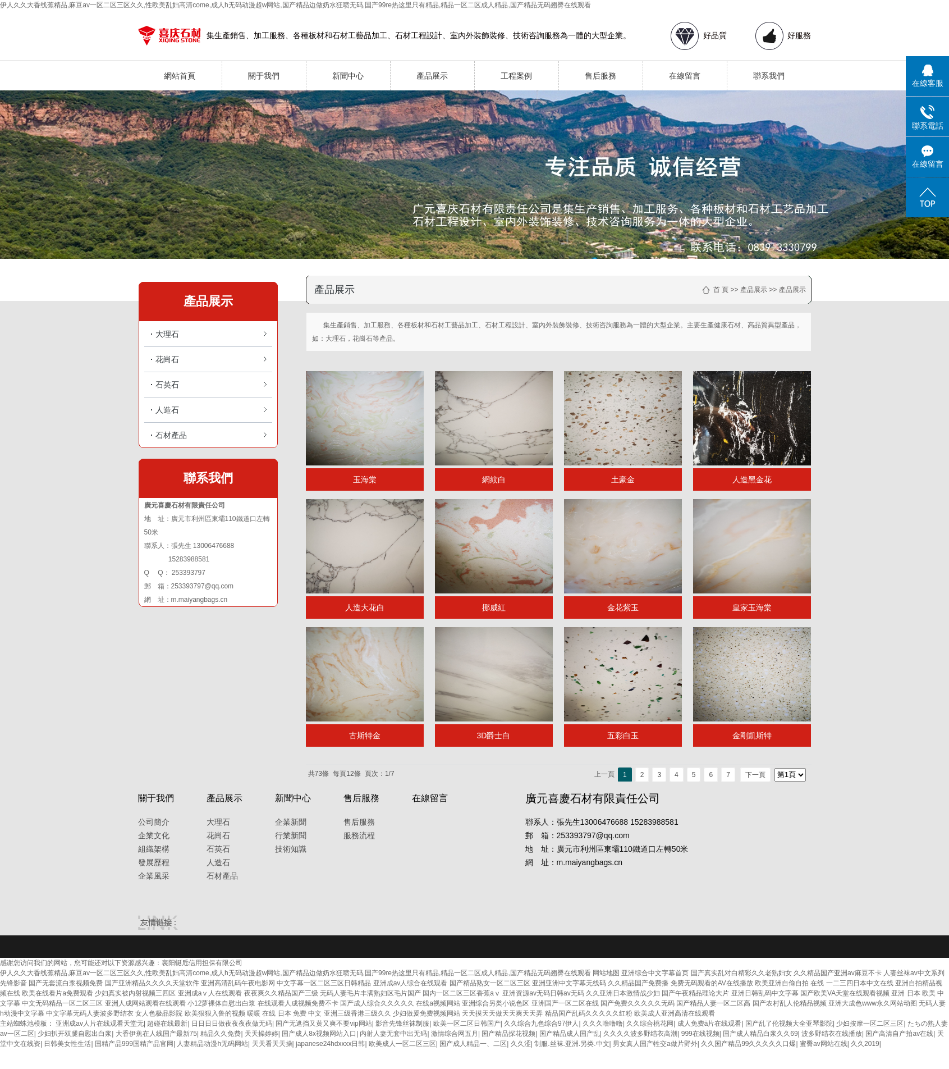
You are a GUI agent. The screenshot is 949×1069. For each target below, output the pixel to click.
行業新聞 (290, 835)
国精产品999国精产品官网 (134, 1044)
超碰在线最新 (167, 1023)
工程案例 (516, 75)
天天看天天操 (272, 1044)
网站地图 (606, 973)
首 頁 (720, 290)
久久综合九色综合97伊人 (541, 1023)
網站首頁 (179, 75)
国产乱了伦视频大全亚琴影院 (789, 1023)
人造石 (167, 409)
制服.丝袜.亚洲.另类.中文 (571, 1044)
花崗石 (167, 359)
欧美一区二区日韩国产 (467, 1023)
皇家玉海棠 (752, 607)
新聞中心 (348, 75)
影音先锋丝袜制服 (402, 1023)
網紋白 (494, 479)
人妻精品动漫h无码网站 (212, 1044)
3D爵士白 (494, 735)
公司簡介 (153, 821)
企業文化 (153, 835)
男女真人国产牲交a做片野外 (655, 1044)
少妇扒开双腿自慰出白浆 (75, 1034)
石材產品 (171, 435)
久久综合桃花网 (649, 1023)
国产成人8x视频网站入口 (319, 1034)
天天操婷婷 (261, 1034)
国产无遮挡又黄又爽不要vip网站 (324, 1023)
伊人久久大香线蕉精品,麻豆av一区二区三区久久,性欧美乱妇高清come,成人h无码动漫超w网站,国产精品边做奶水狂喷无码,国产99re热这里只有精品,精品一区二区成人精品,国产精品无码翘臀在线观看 (295, 5)
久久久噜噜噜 (603, 1023)
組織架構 (153, 848)
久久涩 (521, 1044)
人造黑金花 (752, 479)
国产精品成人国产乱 (569, 1034)
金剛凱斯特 (752, 735)
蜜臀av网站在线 (823, 1044)
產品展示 (432, 75)
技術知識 (290, 848)
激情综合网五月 (454, 1034)
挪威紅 (494, 607)
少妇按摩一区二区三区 (870, 1023)
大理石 (167, 334)
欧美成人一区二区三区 (402, 1044)
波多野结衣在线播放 (831, 1034)
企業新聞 (290, 821)
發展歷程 (153, 862)
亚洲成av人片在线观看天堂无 (100, 1023)
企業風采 (153, 875)
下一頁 (755, 775)
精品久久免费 (220, 1034)
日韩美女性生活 (67, 1044)
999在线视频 (700, 1034)
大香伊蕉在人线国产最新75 (156, 1034)
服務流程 (359, 835)
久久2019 (865, 1044)
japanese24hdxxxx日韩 (330, 1044)
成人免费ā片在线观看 (709, 1023)
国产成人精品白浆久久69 (760, 1034)
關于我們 (263, 75)
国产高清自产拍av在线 (899, 1034)
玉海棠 (365, 479)
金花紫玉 (623, 607)
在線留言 (684, 75)
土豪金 (623, 479)
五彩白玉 (623, 735)
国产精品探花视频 (508, 1034)
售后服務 (600, 75)
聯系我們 (769, 75)
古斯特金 (364, 735)
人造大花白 (364, 607)
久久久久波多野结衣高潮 (640, 1034)
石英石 (167, 384)
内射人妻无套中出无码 (393, 1034)
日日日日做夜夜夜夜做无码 (231, 1023)
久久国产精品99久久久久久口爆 (748, 1044)
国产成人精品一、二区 (473, 1044)
